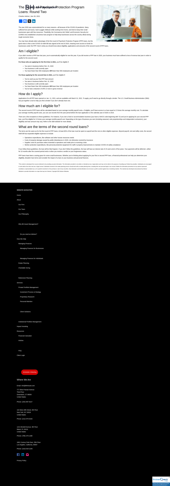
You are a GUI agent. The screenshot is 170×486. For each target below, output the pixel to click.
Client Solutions (25, 312)
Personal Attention (26, 301)
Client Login (21, 355)
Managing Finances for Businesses (32, 248)
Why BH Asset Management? (28, 224)
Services (20, 283)
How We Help (21, 239)
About (19, 200)
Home (19, 195)
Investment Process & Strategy (30, 292)
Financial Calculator (25, 336)
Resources (20, 331)
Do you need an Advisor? (28, 234)
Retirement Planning (25, 278)
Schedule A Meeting (29, 372)
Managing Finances (25, 243)
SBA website (56, 121)
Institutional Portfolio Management (29, 322)
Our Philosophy (23, 214)
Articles (20, 340)
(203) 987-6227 (27, 402)
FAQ (19, 351)
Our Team (21, 209)
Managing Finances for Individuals (31, 258)
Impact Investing (22, 326)
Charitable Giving (24, 268)
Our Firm (21, 204)
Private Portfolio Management (28, 287)
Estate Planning (23, 263)
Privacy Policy (21, 460)
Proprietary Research (27, 297)
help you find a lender (43, 101)
